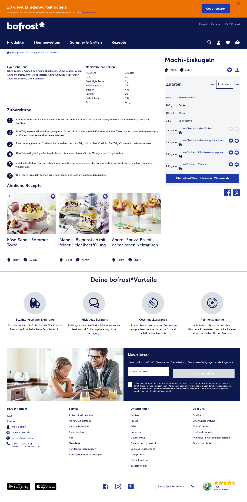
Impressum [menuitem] (137, 428)
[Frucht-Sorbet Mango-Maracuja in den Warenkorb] (237, 141)
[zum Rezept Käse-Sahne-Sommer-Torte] (31, 213)
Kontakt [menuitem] (11, 417)
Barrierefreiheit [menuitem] (139, 462)
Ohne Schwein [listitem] (36, 78)
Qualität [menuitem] (197, 412)
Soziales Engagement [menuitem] (143, 445)
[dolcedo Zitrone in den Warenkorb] (237, 164)
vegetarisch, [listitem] (73, 74)
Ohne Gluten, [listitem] (66, 70)
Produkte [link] (15, 42)
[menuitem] (15, 44)
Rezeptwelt (18, 52)
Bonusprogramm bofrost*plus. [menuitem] (86, 451)
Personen (226, 84)
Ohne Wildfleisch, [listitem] (17, 78)
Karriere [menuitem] (215, 24)
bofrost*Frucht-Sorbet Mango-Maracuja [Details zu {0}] (201, 140)
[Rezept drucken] (237, 70)
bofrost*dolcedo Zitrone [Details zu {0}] (192, 164)
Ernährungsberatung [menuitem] (204, 417)
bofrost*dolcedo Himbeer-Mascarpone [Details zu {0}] (201, 152)
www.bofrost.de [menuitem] (18, 429)
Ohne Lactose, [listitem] (15, 70)
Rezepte (31, 52)
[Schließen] (238, 4)
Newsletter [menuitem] (75, 440)
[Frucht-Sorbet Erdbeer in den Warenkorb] (237, 129)
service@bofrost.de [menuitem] (20, 434)
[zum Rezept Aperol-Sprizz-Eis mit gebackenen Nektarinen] (136, 213)
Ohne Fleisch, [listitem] (39, 74)
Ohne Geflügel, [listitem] (56, 74)
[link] (42, 26)
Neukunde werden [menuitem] (203, 428)
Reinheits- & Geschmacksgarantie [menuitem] (212, 434)
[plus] (237, 84)
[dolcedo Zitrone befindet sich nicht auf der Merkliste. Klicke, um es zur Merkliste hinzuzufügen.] (231, 164)
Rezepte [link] (119, 42)
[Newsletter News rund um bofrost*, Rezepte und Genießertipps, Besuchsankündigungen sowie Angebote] (182, 373)
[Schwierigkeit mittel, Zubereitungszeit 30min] (189, 70)
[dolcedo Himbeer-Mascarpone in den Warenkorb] (237, 152)
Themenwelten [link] (47, 42)
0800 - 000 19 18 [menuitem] (19, 440)
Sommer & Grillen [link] (86, 42)
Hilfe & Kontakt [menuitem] (231, 24)
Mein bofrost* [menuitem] (17, 423)
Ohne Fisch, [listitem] (31, 70)
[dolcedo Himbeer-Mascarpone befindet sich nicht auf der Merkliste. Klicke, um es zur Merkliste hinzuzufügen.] (231, 152)
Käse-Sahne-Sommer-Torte (28, 242)
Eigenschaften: (17, 67)
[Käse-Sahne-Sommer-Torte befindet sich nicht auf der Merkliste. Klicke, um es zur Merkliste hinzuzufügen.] (52, 197)
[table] (202, 135)
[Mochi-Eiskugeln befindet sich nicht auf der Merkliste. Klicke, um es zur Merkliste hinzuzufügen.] (229, 69)
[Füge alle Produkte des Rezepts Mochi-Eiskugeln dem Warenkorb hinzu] (202, 178)
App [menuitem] (71, 434)
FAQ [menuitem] (9, 412)
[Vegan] (181, 132)
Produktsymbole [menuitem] (202, 440)
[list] (123, 313)
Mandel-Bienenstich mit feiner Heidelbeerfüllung (82, 242)
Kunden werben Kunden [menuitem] (82, 445)
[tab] (218, 42)
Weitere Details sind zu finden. (158, 389)
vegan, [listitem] (78, 70)
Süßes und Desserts (48, 52)
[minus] (212, 84)
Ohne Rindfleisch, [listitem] (48, 70)
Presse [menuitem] (134, 417)
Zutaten (174, 84)
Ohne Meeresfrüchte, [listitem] (19, 74)
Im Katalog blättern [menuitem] (80, 417)
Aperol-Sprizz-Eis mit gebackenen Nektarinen (135, 242)
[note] (31, 259)
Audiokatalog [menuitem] (76, 428)
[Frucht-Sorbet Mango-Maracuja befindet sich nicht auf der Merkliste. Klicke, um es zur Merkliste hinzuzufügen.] (231, 141)
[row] (123, 73)
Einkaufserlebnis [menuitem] (202, 423)
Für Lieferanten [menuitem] (139, 456)
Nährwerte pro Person (100, 67)
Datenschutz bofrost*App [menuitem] (145, 440)
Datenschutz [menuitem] (138, 434)
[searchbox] (138, 42)
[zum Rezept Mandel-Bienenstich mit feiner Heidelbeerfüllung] (84, 213)
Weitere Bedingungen (89, 12)
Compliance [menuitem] (137, 451)
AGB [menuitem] (133, 423)
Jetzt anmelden (219, 371)
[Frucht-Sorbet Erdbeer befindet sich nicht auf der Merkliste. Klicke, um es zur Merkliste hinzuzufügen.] (231, 129)
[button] (216, 8)
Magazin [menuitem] (203, 24)
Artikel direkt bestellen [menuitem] (81, 412)
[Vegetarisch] (181, 156)
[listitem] (84, 121)
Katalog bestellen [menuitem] (79, 423)
